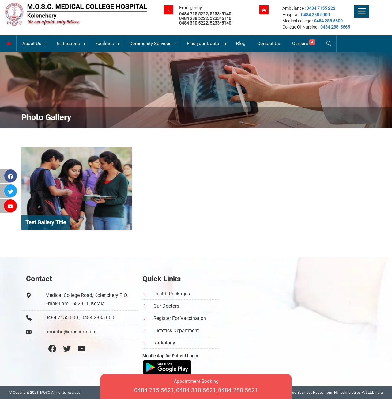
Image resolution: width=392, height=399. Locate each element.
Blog (240, 43)
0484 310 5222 (193, 23)
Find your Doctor (204, 43)
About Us (31, 43)
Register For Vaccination (179, 318)
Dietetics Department (176, 330)
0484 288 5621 (238, 390)
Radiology (164, 343)
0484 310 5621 (196, 390)
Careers (303, 42)
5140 (226, 13)
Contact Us (268, 43)
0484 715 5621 (154, 390)
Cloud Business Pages (305, 392)
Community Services (150, 43)
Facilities (104, 43)
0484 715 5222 (193, 13)
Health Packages (171, 294)
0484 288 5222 (193, 18)
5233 (215, 13)
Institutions (68, 43)
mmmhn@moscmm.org (71, 332)
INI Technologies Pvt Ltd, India (358, 392)
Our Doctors (166, 306)
